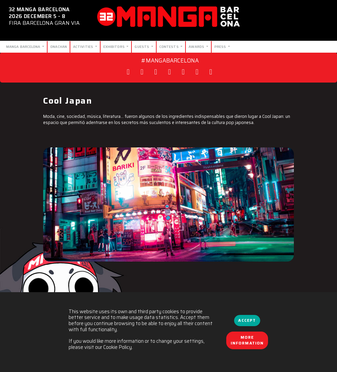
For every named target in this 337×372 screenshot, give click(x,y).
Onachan (58, 46)
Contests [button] (169, 46)
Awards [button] (197, 46)
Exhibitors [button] (114, 46)
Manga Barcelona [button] (23, 46)
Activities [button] (83, 46)
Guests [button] (142, 46)
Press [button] (220, 46)
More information (247, 340)
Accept (247, 320)
